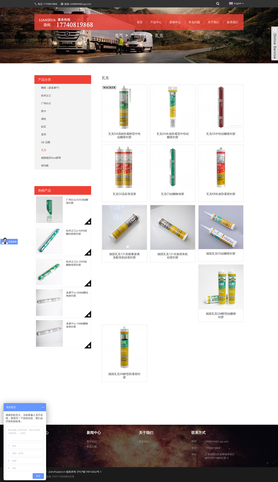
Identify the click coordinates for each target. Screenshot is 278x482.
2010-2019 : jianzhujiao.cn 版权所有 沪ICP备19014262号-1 (68, 471)
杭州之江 (46, 95)
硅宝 (43, 126)
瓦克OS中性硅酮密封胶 (220, 134)
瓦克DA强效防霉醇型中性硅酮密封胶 (124, 135)
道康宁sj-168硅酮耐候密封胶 (77, 325)
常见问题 (194, 22)
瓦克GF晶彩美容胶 (124, 194)
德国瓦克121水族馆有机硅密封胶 (172, 255)
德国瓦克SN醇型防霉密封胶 (124, 375)
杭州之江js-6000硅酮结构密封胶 (76, 232)
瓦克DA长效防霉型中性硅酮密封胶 (173, 135)
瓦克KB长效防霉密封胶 (220, 194)
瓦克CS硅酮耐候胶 (172, 194)
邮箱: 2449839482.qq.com (78, 3)
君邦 (43, 134)
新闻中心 (175, 22)
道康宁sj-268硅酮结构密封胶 (77, 294)
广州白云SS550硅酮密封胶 (77, 201)
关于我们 (213, 22)
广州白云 (46, 103)
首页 (140, 22)
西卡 (43, 111)
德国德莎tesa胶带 (51, 157)
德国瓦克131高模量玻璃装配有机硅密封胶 (124, 255)
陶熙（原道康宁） (51, 87)
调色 (43, 118)
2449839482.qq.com (216, 441)
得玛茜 (45, 165)
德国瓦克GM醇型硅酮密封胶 (221, 315)
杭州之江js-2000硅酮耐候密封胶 (76, 263)
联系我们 (232, 22)
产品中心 (156, 22)
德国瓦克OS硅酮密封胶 (220, 253)
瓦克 (159, 35)
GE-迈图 (45, 142)
